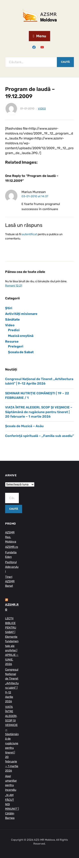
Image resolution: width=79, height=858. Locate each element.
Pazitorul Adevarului (11, 566)
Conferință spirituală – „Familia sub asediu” (39, 436)
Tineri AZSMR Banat (10, 581)
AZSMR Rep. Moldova (10, 537)
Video (42, 108)
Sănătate (12, 319)
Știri (8, 308)
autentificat (29, 234)
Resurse (12, 341)
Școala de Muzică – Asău (24, 426)
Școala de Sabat (21, 352)
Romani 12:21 (13, 285)
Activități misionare (21, 314)
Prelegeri (15, 346)
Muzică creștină (20, 336)
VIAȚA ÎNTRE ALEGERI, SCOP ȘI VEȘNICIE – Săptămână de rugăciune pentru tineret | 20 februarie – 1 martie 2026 (38, 411)
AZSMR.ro (11, 547)
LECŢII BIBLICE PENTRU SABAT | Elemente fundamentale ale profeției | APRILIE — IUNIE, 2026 (11, 641)
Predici (14, 330)
